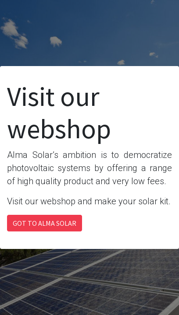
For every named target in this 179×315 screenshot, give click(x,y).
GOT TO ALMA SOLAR (44, 223)
